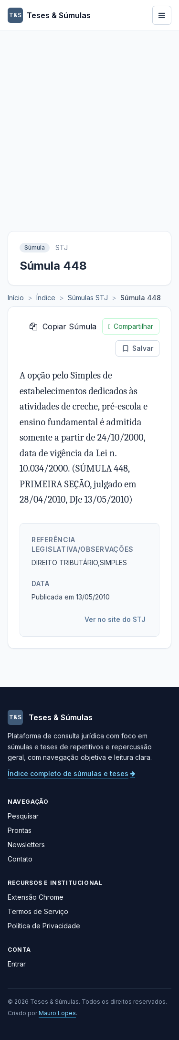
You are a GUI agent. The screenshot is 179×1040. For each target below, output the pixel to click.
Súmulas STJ (88, 298)
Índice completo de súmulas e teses (71, 773)
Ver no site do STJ (115, 619)
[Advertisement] (89, 125)
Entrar (17, 964)
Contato (20, 859)
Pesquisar (23, 816)
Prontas (20, 830)
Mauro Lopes (57, 1013)
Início (16, 298)
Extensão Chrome (35, 897)
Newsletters (26, 844)
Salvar (137, 348)
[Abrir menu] (161, 15)
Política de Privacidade (44, 926)
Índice (45, 298)
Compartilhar (130, 326)
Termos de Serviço (38, 911)
